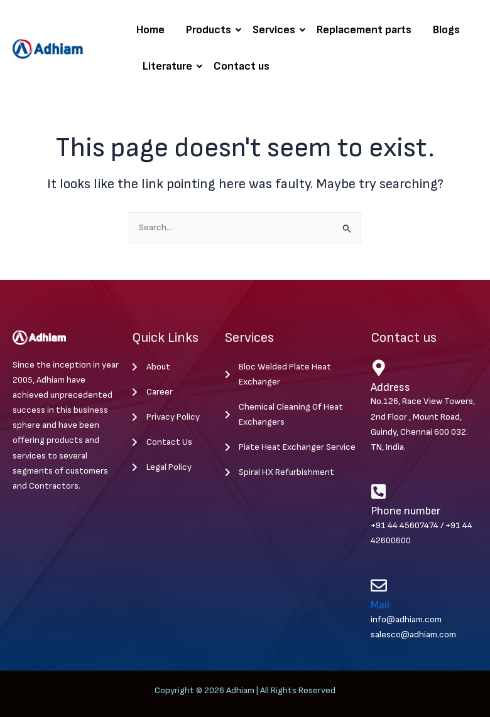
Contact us (242, 66)
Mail (380, 605)
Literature (170, 66)
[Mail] (379, 585)
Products (211, 29)
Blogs (446, 29)
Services (276, 29)
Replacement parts (364, 29)
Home (150, 29)
